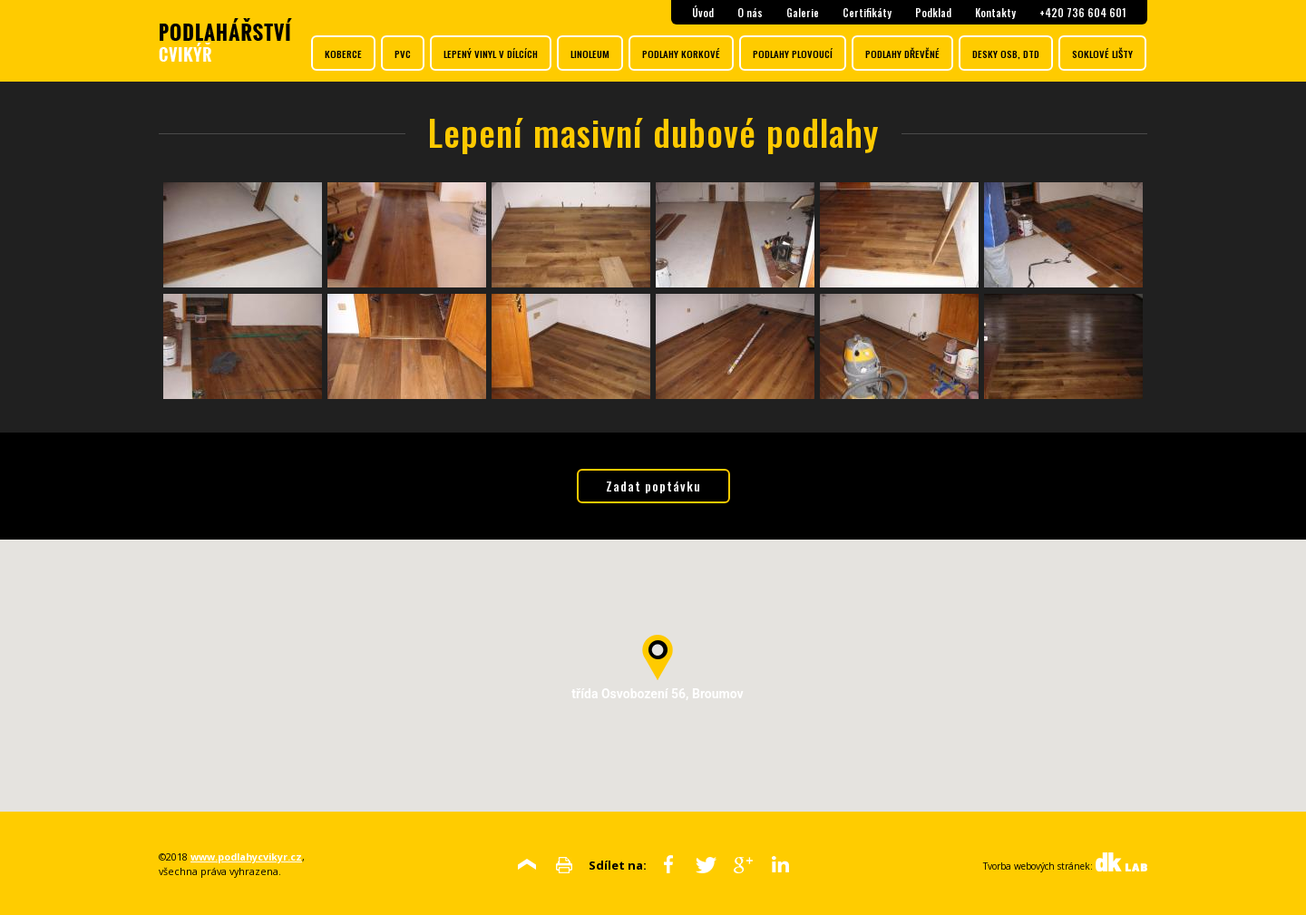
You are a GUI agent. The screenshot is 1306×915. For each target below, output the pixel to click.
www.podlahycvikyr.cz (246, 856)
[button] (657, 657)
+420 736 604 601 (1082, 12)
